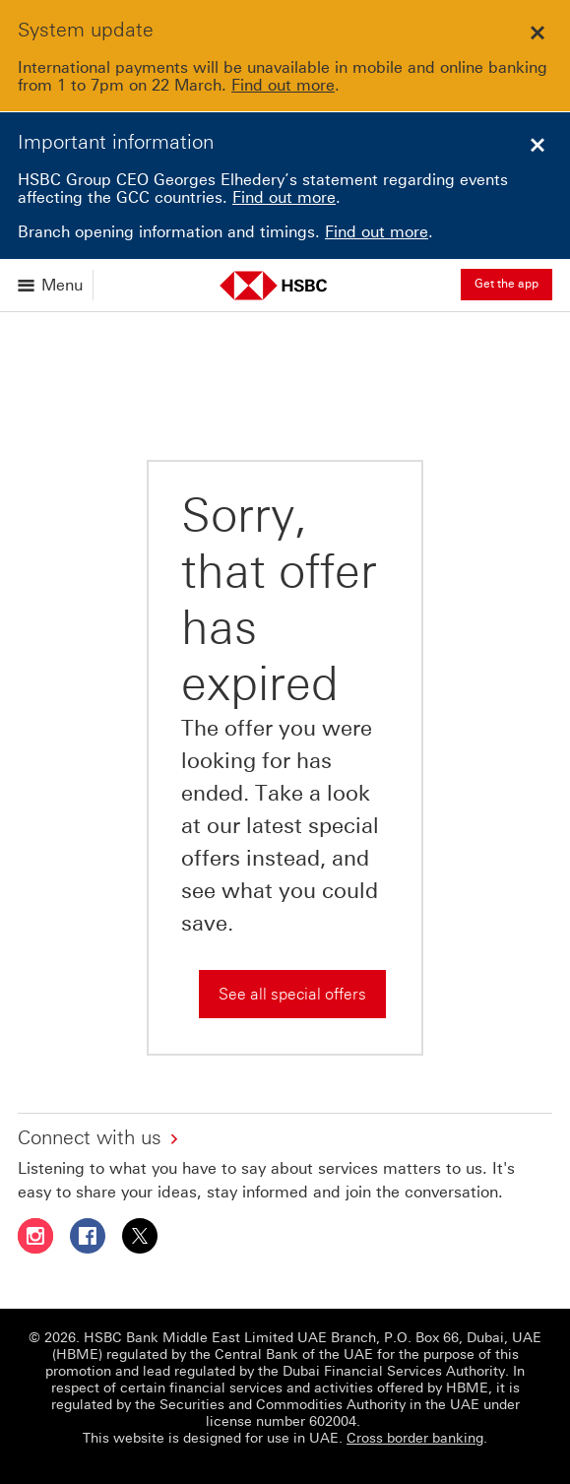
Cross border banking (415, 1438)
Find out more (283, 85)
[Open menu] (52, 285)
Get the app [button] (506, 283)
